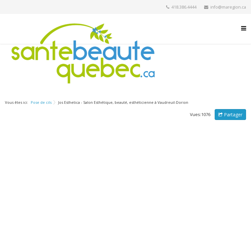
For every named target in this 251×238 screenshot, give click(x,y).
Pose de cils (41, 102)
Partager (230, 114)
